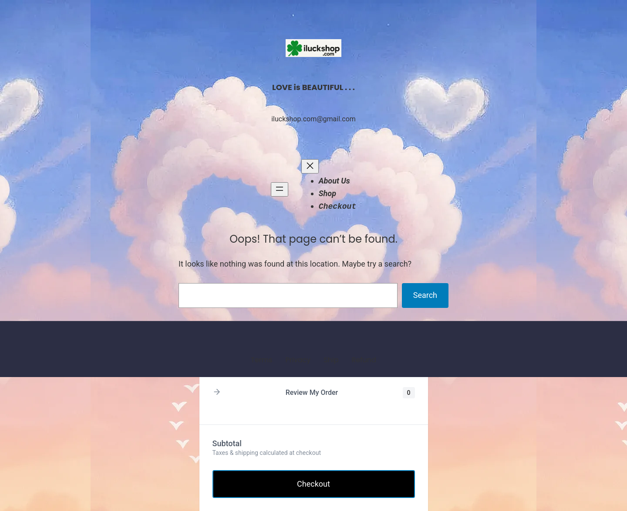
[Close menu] (310, 166)
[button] (216, 392)
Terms (261, 360)
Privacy (298, 360)
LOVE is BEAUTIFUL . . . (313, 87)
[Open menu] (279, 189)
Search (425, 295)
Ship (331, 360)
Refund (363, 360)
